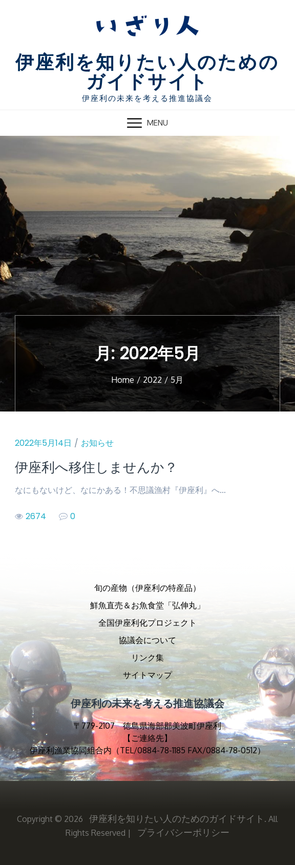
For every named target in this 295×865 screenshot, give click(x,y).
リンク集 (147, 657)
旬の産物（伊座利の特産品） (147, 588)
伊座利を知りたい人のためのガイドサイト (147, 73)
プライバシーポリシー (183, 832)
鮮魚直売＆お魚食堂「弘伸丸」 (147, 605)
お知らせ (97, 443)
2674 (30, 516)
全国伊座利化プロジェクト (147, 622)
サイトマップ (147, 675)
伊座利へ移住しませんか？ (96, 468)
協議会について (147, 640)
